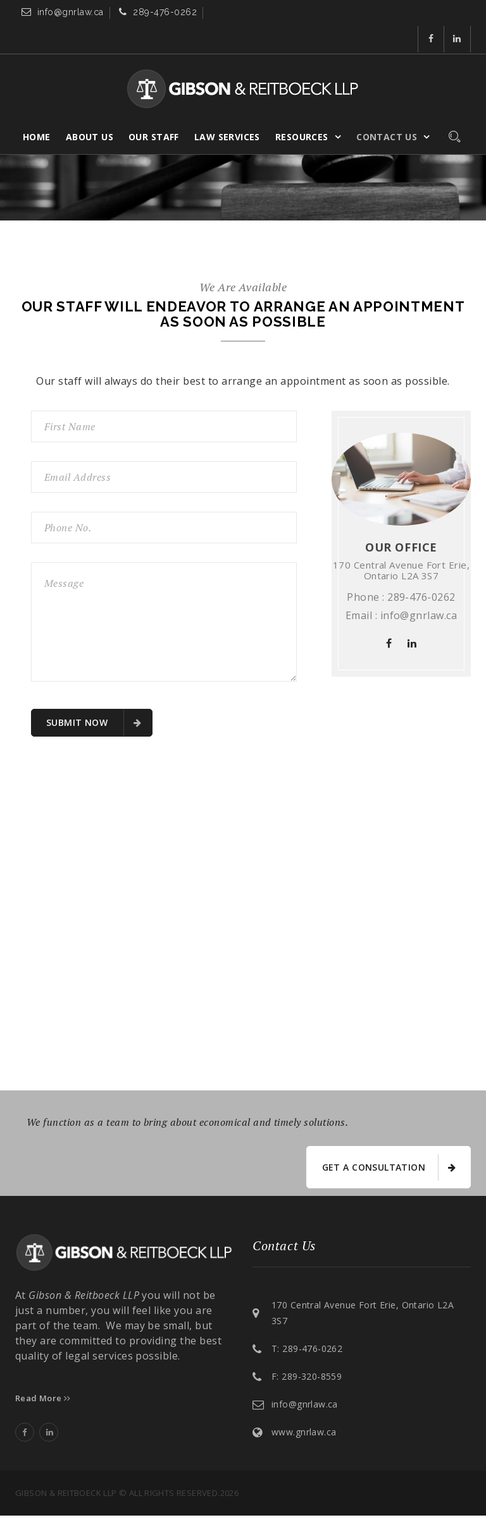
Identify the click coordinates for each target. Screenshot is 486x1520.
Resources (301, 108)
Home (37, 108)
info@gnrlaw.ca (70, 14)
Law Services (227, 108)
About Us (89, 108)
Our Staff (153, 108)
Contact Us (386, 108)
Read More (43, 1402)
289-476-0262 (165, 14)
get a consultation (388, 1169)
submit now (93, 722)
